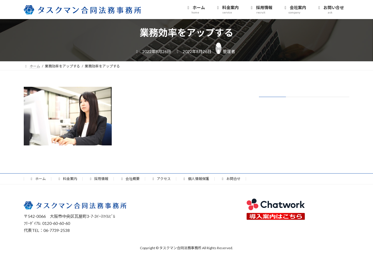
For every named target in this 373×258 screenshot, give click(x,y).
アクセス (161, 178)
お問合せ (230, 178)
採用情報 (98, 178)
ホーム (37, 178)
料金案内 (67, 178)
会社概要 (130, 178)
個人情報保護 (195, 178)
